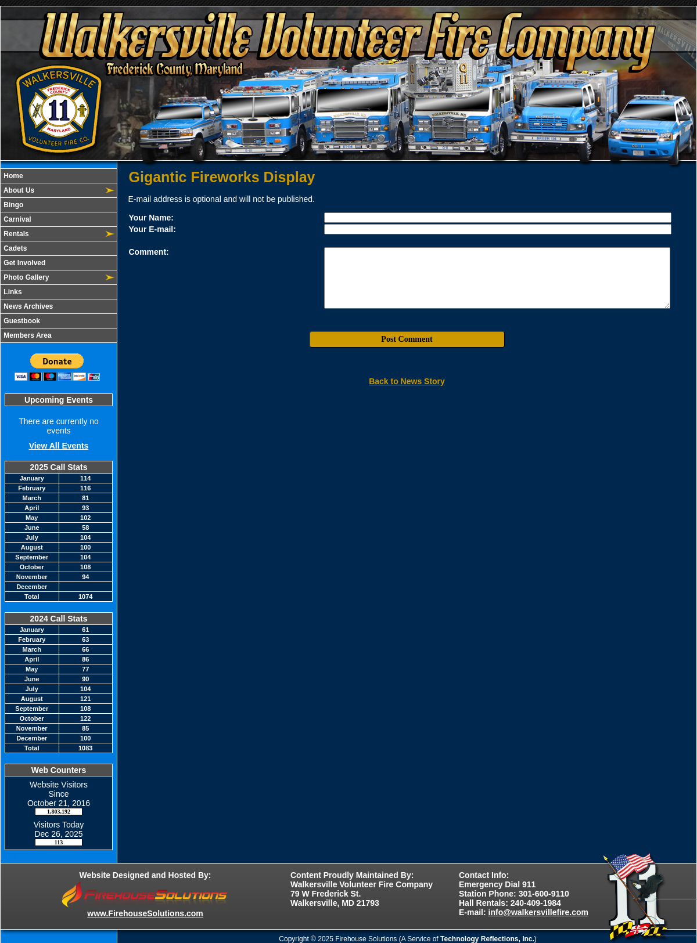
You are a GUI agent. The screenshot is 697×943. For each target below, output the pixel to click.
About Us (18, 190)
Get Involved (23, 263)
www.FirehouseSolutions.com (145, 913)
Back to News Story (407, 381)
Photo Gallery (25, 277)
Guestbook (21, 321)
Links (12, 292)
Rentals (15, 234)
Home (12, 176)
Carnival (16, 219)
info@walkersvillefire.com (538, 912)
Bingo (12, 205)
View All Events (59, 445)
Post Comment (406, 339)
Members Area (27, 335)
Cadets (14, 248)
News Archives (27, 306)
